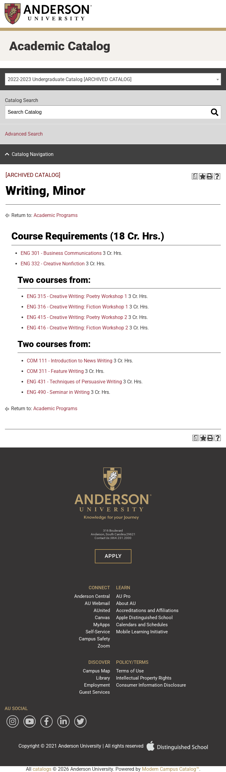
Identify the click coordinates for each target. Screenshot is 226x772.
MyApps (101, 624)
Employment (97, 685)
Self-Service (98, 632)
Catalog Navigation (33, 154)
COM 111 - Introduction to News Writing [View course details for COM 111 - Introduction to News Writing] (69, 361)
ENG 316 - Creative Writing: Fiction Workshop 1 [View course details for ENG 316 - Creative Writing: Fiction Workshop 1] (77, 307)
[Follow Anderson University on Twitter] (80, 721)
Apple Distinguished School (144, 617)
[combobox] (113, 79)
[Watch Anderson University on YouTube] (29, 721)
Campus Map (96, 671)
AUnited (102, 610)
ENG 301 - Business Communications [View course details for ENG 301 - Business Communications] (61, 253)
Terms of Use (130, 671)
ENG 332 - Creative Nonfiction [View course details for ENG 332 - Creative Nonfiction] (53, 264)
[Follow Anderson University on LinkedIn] (63, 721)
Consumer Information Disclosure (151, 685)
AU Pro (123, 596)
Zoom (104, 646)
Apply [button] (113, 556)
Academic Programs (56, 215)
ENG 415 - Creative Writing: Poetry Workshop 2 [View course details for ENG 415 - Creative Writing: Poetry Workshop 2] (77, 317)
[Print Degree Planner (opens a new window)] (195, 176)
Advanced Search (24, 134)
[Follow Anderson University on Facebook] (46, 721)
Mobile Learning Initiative (142, 632)
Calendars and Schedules (142, 624)
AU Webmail (97, 603)
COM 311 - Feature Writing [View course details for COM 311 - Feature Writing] (55, 371)
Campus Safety (94, 639)
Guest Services (94, 692)
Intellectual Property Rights (144, 678)
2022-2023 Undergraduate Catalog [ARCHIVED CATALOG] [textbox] (69, 79)
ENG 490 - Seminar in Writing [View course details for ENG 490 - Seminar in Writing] (58, 392)
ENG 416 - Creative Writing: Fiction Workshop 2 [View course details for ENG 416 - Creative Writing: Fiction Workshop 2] (77, 328)
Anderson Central (92, 596)
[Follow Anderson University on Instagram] (12, 721)
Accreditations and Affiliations (147, 610)
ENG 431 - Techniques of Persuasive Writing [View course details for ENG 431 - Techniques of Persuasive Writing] (74, 382)
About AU (126, 603)
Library (103, 678)
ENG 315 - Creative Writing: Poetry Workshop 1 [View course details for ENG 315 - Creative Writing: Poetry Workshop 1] (77, 296)
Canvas (102, 617)
